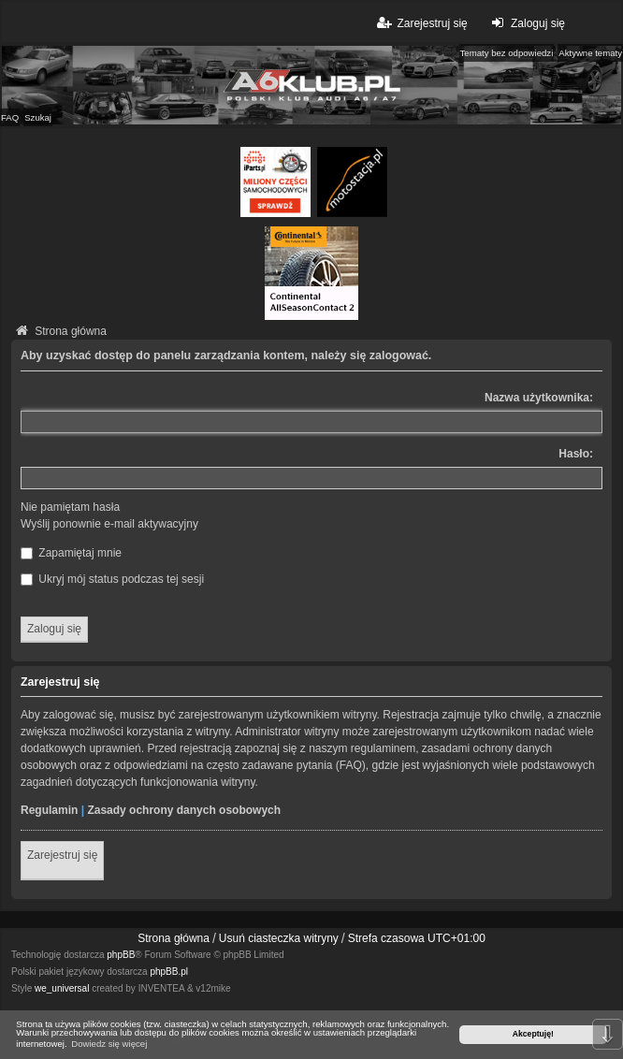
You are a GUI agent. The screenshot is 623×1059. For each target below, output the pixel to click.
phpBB (121, 955)
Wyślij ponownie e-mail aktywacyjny (109, 523)
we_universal (62, 988)
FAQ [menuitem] (10, 117)
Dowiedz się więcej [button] (109, 1043)
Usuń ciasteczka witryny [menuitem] (279, 938)
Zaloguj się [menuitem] (526, 23)
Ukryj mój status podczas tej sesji (112, 579)
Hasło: (575, 453)
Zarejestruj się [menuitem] (420, 23)
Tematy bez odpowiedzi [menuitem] (507, 53)
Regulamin (49, 810)
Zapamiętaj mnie (71, 552)
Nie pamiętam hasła (70, 507)
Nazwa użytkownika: (539, 397)
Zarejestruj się (62, 855)
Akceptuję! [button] (533, 1033)
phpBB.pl (169, 971)
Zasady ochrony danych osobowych (184, 810)
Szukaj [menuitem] (37, 117)
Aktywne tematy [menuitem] (590, 53)
